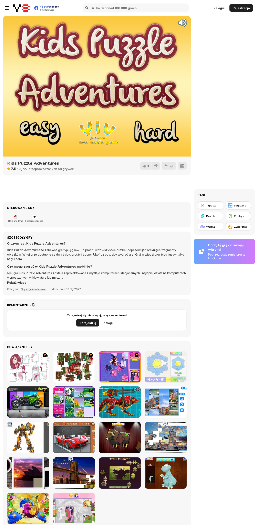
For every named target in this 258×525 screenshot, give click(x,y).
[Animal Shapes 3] (120, 437)
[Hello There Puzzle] (28, 367)
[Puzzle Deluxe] (166, 402)
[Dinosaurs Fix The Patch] (166, 473)
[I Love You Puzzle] (74, 367)
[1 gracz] (210, 205)
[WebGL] (210, 227)
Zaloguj (219, 8)
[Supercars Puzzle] (74, 437)
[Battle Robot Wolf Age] (120, 402)
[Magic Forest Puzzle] (74, 402)
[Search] (87, 7)
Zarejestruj (88, 323)
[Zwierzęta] (238, 227)
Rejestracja (241, 8)
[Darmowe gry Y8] (21, 8)
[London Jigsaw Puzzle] (166, 437)
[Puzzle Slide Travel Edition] (28, 473)
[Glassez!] (166, 367)
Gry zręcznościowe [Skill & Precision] (33, 289)
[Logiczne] (238, 205)
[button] (17, 282)
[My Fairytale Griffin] (28, 508)
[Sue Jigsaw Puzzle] (120, 367)
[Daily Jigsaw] (120, 473)
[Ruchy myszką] (238, 216)
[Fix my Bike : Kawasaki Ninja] (28, 402)
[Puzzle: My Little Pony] (74, 508)
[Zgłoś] (169, 166)
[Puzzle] (210, 216)
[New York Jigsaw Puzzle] (74, 473)
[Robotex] (28, 437)
